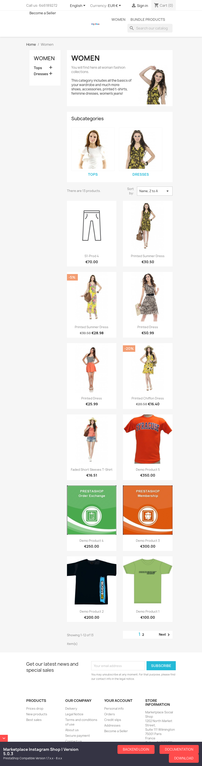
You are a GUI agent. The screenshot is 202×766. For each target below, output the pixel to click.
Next (165, 634)
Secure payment (77, 736)
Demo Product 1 (148, 611)
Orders (109, 714)
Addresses (112, 725)
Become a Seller (42, 13)
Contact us (73, 741)
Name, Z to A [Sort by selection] (154, 191)
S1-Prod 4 (92, 256)
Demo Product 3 (148, 541)
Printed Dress (147, 327)
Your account (118, 700)
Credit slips (112, 720)
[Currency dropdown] (115, 5)
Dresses (41, 74)
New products (36, 714)
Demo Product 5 (148, 469)
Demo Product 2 (92, 611)
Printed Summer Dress (148, 256)
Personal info (114, 708)
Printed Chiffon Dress (148, 398)
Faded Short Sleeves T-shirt (91, 469)
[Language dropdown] (78, 5)
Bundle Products (147, 19)
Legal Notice (74, 714)
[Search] (150, 28)
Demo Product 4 (92, 541)
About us (72, 730)
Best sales (34, 720)
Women (118, 19)
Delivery (71, 708)
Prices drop (34, 708)
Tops (38, 68)
